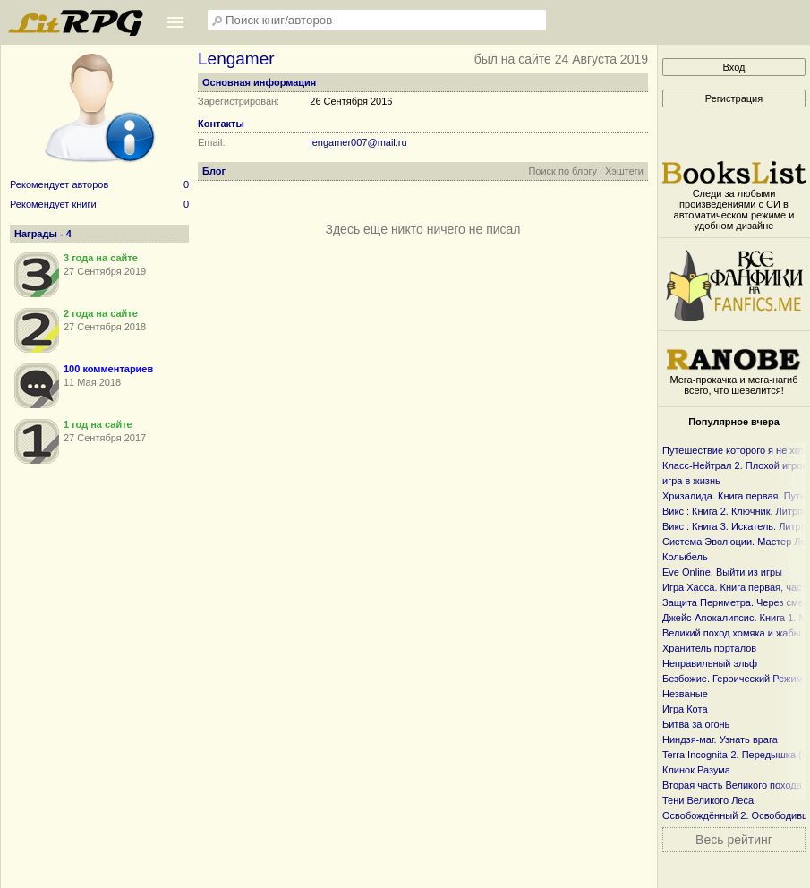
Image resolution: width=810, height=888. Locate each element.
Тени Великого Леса (708, 800)
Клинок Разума (696, 769)
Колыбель (685, 556)
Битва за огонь (695, 724)
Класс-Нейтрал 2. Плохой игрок (734, 465)
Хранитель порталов (709, 648)
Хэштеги (624, 171)
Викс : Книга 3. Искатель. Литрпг (736, 526)
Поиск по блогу (562, 171)
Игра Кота (685, 709)
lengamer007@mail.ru (358, 142)
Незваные (685, 693)
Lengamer (236, 58)
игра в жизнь (691, 480)
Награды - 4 (43, 233)
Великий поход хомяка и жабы (731, 633)
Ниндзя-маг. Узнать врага (720, 739)
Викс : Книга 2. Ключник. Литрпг (734, 511)
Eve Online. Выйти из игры (722, 572)
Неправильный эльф (709, 663)
